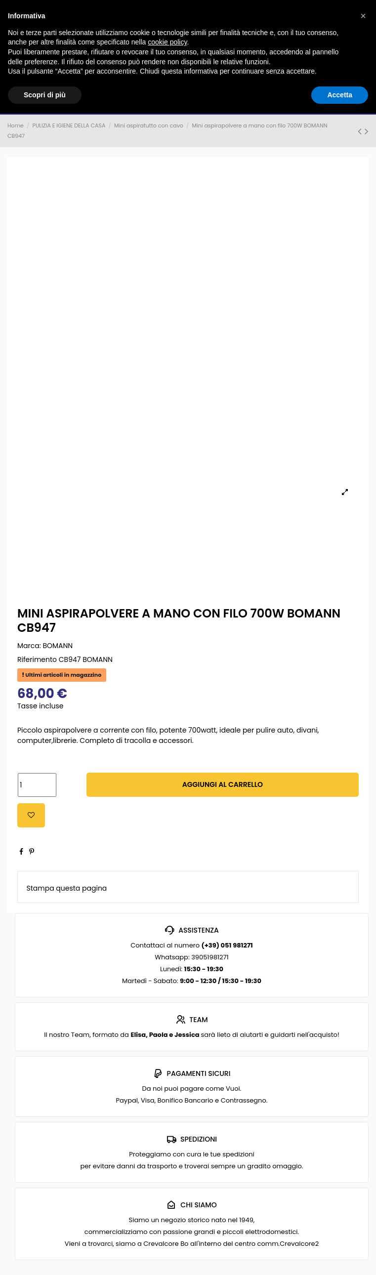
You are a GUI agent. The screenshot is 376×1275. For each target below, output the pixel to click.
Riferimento (37, 659)
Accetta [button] (339, 95)
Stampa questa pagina (67, 888)
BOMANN (57, 646)
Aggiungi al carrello (222, 784)
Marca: (29, 646)
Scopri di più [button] (45, 95)
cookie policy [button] (167, 42)
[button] (363, 16)
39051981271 (210, 957)
